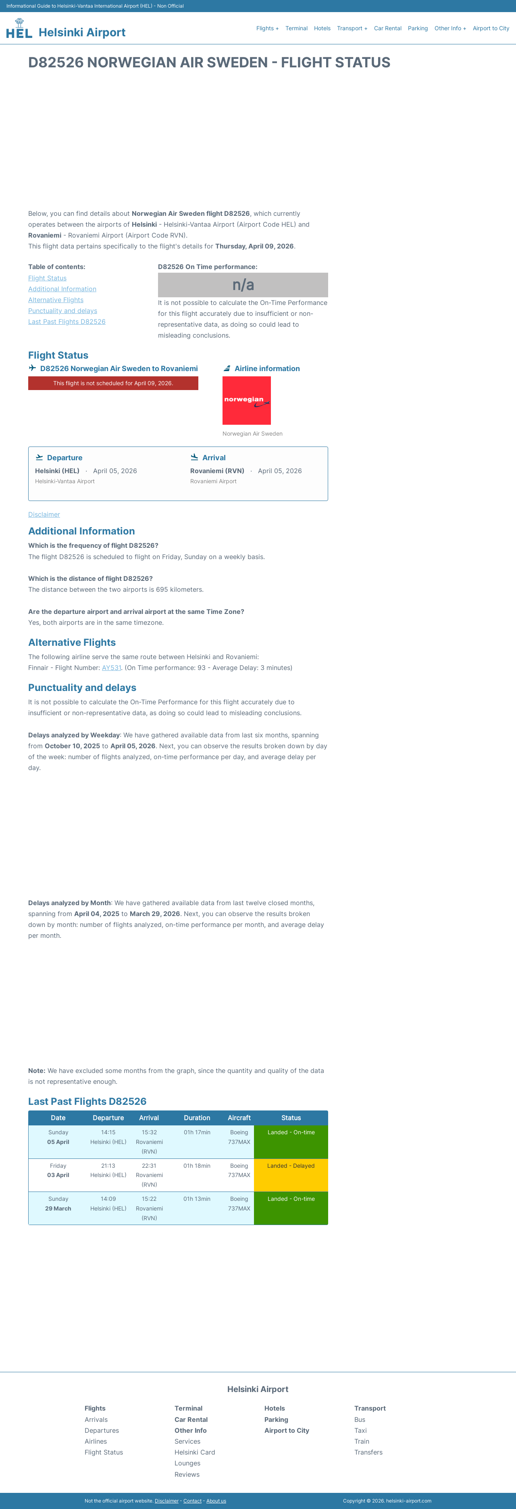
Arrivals (96, 1419)
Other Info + (450, 28)
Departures (102, 1430)
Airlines (96, 1441)
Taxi (360, 1430)
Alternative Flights (55, 300)
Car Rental (388, 28)
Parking (418, 28)
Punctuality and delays (62, 311)
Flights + (267, 28)
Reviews (187, 1474)
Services (187, 1441)
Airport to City (491, 28)
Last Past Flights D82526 (67, 321)
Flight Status (47, 278)
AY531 (111, 668)
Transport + (352, 28)
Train (361, 1441)
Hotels (322, 28)
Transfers (368, 1452)
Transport (370, 1408)
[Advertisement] (258, 143)
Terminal (296, 28)
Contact (192, 1501)
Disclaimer (167, 1501)
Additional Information (62, 289)
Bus (359, 1419)
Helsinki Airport (82, 32)
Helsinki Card (195, 1452)
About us (216, 1501)
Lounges (187, 1463)
